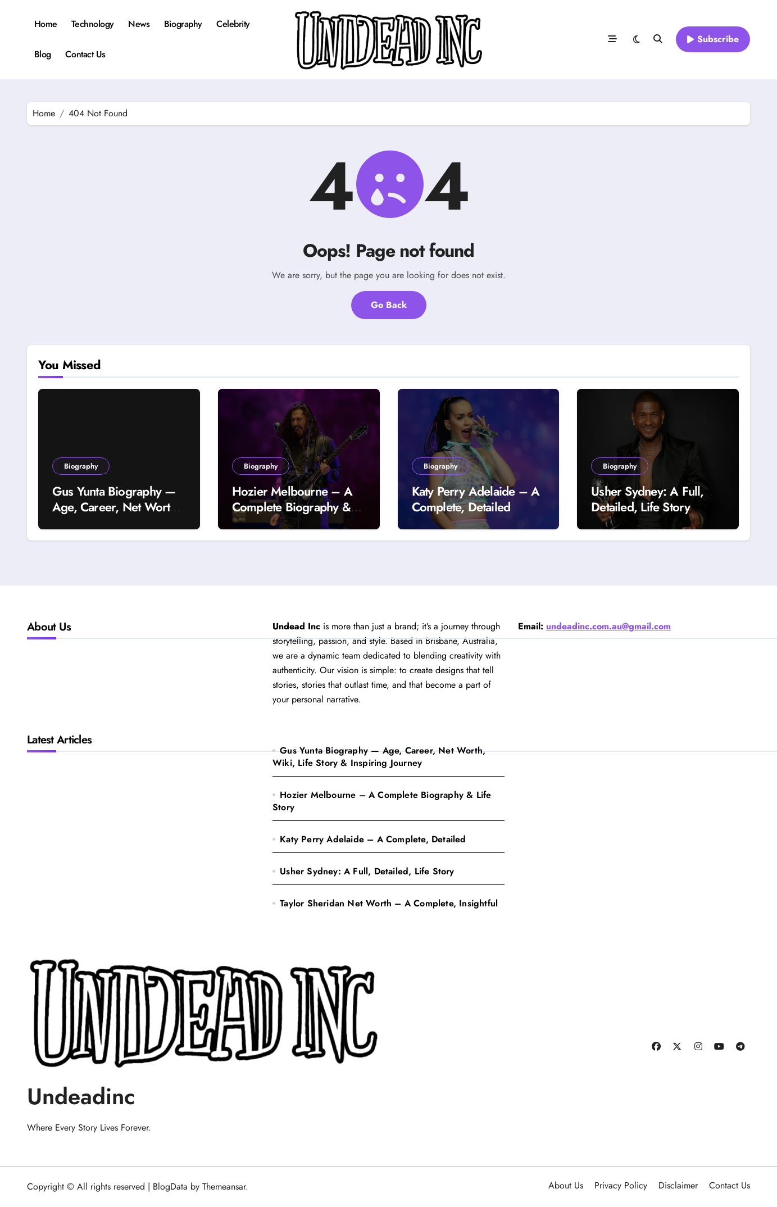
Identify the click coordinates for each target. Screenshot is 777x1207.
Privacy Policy (620, 1185)
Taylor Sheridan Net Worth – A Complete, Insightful (389, 903)
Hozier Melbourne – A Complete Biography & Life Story (292, 507)
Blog (42, 54)
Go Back (389, 304)
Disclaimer (678, 1185)
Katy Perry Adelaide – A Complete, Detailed (476, 499)
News (138, 23)
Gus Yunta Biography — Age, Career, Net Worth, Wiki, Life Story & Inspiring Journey (116, 515)
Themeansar (224, 1186)
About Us (565, 1185)
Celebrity (233, 23)
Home (45, 23)
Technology (92, 23)
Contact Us (85, 54)
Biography (183, 23)
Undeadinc (81, 1096)
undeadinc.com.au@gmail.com (608, 626)
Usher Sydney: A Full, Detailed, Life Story (647, 499)
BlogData (170, 1186)
